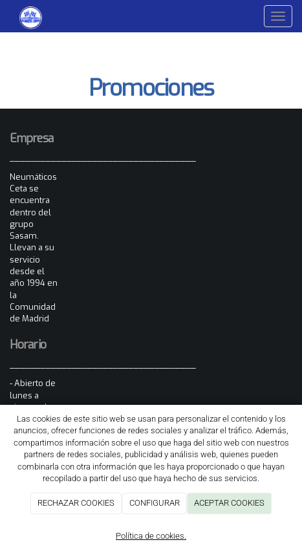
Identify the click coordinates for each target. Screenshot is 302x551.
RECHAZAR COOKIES (76, 503)
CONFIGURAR (154, 503)
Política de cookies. (151, 536)
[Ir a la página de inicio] (24, 16)
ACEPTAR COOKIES (229, 503)
